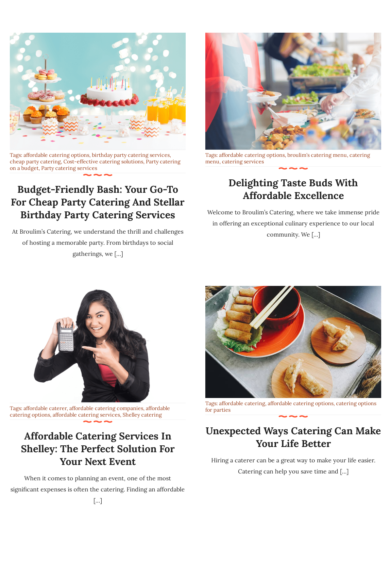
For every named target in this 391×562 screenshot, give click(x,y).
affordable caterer (45, 408)
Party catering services (69, 168)
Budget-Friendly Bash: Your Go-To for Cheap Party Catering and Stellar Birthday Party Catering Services (97, 202)
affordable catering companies (106, 408)
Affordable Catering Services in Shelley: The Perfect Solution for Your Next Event (98, 449)
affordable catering (242, 403)
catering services (243, 161)
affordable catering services (86, 414)
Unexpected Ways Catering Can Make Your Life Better (293, 437)
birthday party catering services (131, 155)
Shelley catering (142, 414)
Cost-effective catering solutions (103, 161)
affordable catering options (56, 155)
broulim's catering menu (317, 155)
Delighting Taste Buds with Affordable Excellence (293, 189)
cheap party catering (35, 161)
